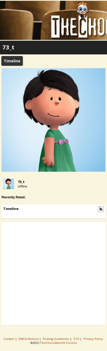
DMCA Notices (29, 339)
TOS (76, 339)
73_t (21, 181)
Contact (9, 339)
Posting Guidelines (56, 339)
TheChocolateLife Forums (58, 343)
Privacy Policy (93, 339)
